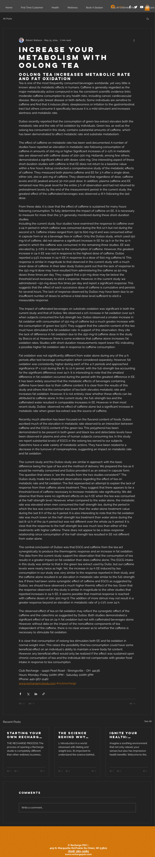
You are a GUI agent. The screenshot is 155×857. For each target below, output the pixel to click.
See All (148, 721)
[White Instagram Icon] (147, 7)
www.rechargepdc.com (78, 854)
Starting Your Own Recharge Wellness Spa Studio (24, 735)
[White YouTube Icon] (142, 7)
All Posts (7, 18)
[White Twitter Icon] (136, 7)
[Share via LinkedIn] (35, 693)
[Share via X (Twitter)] (28, 693)
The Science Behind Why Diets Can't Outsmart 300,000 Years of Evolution (75, 735)
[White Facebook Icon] (130, 7)
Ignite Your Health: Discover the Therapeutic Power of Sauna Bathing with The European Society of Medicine (127, 735)
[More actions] (134, 40)
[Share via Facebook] (20, 693)
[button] (147, 18)
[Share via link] (43, 693)
